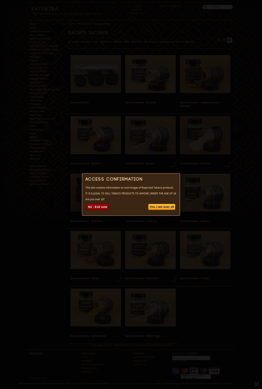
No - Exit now (97, 207)
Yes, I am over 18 (162, 207)
